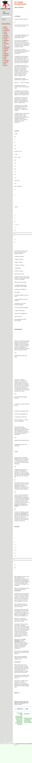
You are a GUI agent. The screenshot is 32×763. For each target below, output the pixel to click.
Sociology (6, 62)
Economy (6, 35)
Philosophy (6, 55)
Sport (5, 63)
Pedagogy (6, 53)
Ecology (5, 33)
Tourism (5, 65)
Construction (6, 30)
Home (4, 11)
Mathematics (6, 47)
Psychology (6, 60)
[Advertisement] (22, 368)
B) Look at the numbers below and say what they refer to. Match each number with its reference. (18, 720)
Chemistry (6, 28)
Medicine (6, 50)
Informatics (6, 43)
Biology (5, 27)
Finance (5, 38)
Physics (5, 57)
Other (5, 52)
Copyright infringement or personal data (24, 743)
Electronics (6, 37)
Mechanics (6, 48)
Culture (5, 32)
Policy (5, 58)
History (5, 42)
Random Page (6, 13)
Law (5, 45)
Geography (6, 40)
